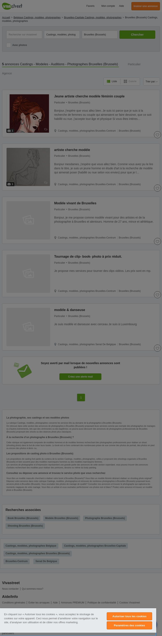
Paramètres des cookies (129, 625)
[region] (78, 622)
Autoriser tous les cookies (129, 616)
